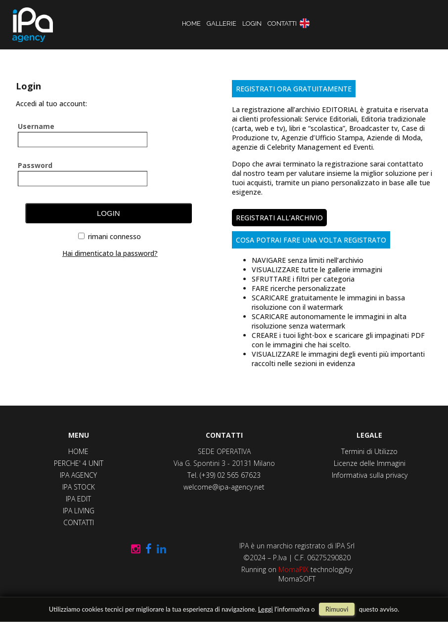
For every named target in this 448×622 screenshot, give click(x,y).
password (35, 165)
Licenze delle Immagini (369, 463)
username (36, 126)
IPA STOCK (78, 487)
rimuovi (336, 609)
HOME (78, 451)
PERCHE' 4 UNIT (78, 463)
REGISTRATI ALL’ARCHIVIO (279, 217)
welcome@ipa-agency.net (224, 487)
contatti (282, 23)
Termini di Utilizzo (369, 451)
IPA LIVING (78, 510)
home (191, 23)
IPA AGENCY (78, 475)
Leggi (265, 609)
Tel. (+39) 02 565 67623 (224, 475)
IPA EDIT (78, 498)
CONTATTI (78, 522)
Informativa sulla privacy (369, 475)
